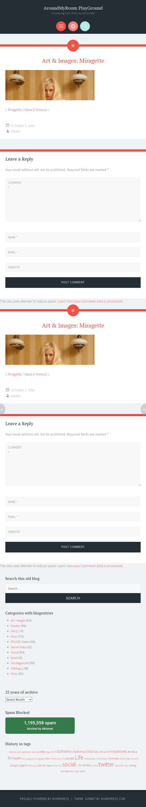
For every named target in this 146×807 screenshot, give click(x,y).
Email (13, 252)
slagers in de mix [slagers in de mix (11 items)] (54, 765)
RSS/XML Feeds (20, 642)
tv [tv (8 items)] (77, 765)
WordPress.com (113, 799)
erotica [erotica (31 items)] (132, 752)
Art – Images (18, 620)
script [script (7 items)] (34, 765)
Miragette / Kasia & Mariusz (27, 109)
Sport (14, 658)
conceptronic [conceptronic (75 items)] (116, 751)
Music (14, 636)
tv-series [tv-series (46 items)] (85, 765)
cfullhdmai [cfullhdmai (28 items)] (78, 752)
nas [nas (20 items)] (128, 758)
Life (13, 631)
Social (14, 652)
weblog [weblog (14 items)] (132, 765)
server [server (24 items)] (42, 765)
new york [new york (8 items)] (134, 758)
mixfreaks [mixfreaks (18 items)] (113, 758)
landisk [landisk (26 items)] (70, 758)
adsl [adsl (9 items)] (19, 752)
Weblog (15, 668)
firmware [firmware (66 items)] (14, 758)
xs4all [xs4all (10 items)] (76, 771)
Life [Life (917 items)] (79, 757)
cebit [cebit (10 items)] (52, 751)
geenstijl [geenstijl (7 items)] (34, 758)
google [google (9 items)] (41, 758)
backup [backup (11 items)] (35, 751)
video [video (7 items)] (126, 765)
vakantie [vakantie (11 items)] (119, 765)
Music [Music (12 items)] (122, 758)
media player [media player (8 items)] (102, 758)
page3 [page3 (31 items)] (22, 765)
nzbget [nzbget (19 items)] (14, 765)
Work (14, 674)
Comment (15, 185)
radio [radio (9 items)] (29, 765)
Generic (15, 626)
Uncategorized (20, 663)
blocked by (40, 725)
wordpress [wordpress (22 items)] (67, 771)
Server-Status (19, 647)
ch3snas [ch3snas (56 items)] (92, 751)
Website (14, 267)
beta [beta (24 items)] (42, 752)
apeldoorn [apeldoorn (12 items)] (26, 751)
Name (13, 237)
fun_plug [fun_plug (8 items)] (26, 758)
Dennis (16, 131)
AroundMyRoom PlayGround (73, 8)
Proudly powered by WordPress (44, 799)
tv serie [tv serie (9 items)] (95, 765)
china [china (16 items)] (102, 752)
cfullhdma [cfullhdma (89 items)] (63, 751)
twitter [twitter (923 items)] (106, 764)
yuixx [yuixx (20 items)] (82, 771)
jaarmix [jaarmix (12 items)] (61, 758)
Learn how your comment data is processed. (90, 301)
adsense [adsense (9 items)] (12, 752)
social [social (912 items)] (69, 764)
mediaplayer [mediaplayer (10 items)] (90, 758)
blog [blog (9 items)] (47, 752)
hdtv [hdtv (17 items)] (47, 758)
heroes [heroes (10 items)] (54, 758)
